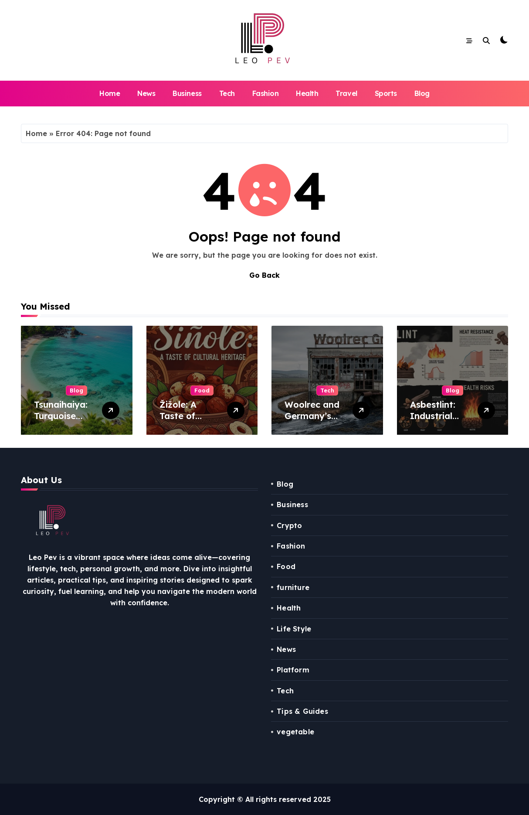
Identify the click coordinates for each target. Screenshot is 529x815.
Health (307, 93)
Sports (386, 93)
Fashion (265, 93)
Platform (293, 669)
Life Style (294, 628)
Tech (227, 93)
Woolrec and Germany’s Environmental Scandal (315, 421)
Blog (422, 93)
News (146, 93)
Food (202, 390)
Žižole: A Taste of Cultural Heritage (178, 421)
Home (109, 93)
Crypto (289, 525)
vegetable (295, 731)
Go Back (264, 275)
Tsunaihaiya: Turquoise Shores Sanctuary (61, 421)
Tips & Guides (302, 711)
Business (187, 93)
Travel (346, 93)
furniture (293, 587)
